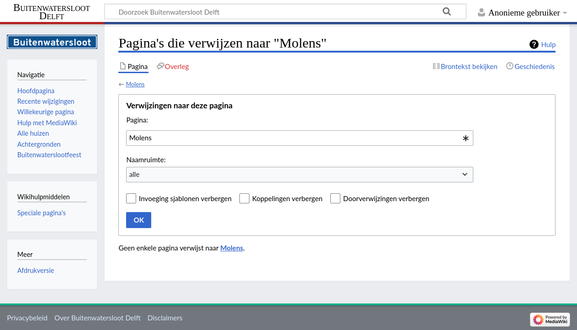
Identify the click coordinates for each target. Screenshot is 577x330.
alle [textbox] (134, 174)
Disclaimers (165, 318)
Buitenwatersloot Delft (51, 12)
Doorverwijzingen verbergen (386, 198)
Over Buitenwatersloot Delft (97, 318)
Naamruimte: (145, 159)
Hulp (548, 44)
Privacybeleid (27, 318)
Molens (135, 84)
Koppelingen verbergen (287, 198)
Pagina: (137, 120)
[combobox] (299, 138)
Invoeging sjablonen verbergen (185, 198)
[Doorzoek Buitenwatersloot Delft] (285, 11)
